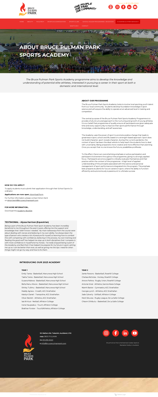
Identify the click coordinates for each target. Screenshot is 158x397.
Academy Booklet (24, 211)
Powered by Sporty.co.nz (38, 394)
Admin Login (120, 394)
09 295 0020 (47, 340)
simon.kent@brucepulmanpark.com (22, 200)
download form (36, 195)
